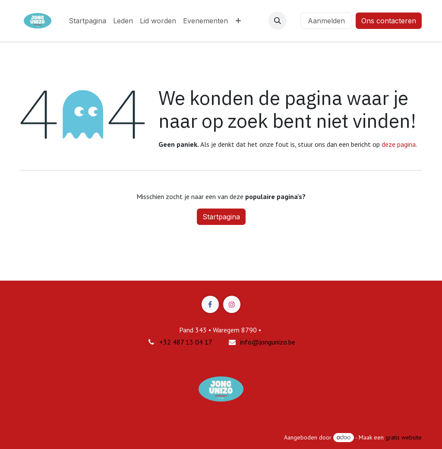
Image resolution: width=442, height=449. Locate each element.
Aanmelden (326, 20)
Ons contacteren (388, 20)
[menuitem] (87, 20)
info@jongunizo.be (267, 342)
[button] (277, 21)
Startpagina (221, 216)
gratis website (403, 437)
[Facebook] (210, 304)
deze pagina (399, 144)
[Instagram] (231, 304)
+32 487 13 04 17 (185, 342)
